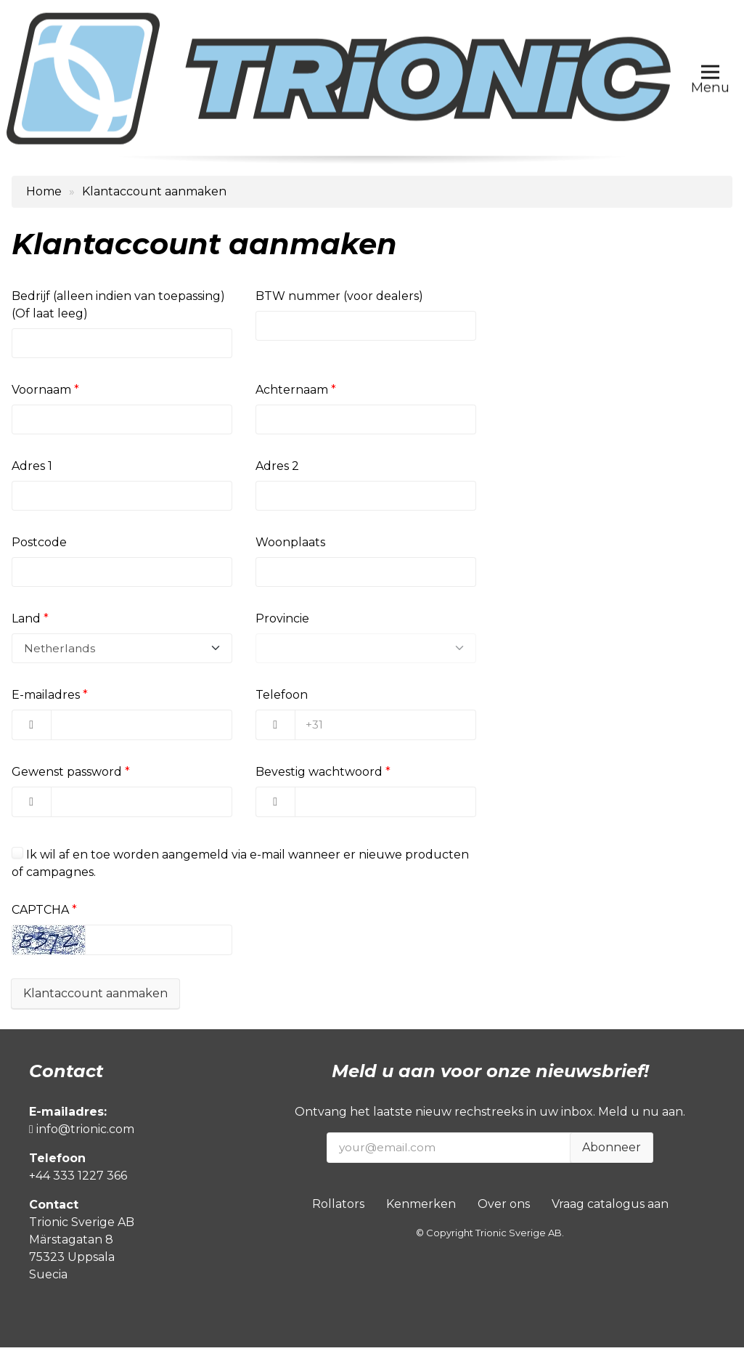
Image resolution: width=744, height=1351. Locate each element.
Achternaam (292, 390)
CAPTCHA (40, 913)
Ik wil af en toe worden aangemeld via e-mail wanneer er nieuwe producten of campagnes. (240, 867)
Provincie (282, 621)
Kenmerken (421, 1207)
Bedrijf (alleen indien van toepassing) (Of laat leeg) (118, 304)
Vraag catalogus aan (610, 1207)
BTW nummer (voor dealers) (339, 296)
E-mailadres (46, 698)
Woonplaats (290, 544)
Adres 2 (277, 467)
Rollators (338, 1207)
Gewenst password (67, 775)
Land (26, 621)
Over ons (504, 1207)
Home (44, 191)
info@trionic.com (81, 1133)
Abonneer (611, 1151)
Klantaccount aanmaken (95, 997)
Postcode (39, 544)
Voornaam (41, 390)
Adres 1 (32, 467)
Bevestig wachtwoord (319, 775)
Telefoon (282, 698)
